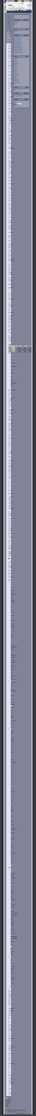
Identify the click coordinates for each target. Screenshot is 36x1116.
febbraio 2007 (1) (18, 50)
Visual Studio (17, 82)
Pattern (15, 31)
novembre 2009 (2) (18, 42)
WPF (15, 83)
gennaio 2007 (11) (18, 52)
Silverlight (16, 78)
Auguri (15, 67)
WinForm (16, 58)
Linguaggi (16, 63)
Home (9, 21)
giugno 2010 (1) (17, 39)
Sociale (15, 73)
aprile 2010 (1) (17, 40)
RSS (15, 101)
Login (15, 23)
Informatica (16, 75)
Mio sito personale (18, 95)
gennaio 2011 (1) (18, 37)
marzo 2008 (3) (17, 44)
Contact (16, 22)
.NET (15, 60)
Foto (15, 89)
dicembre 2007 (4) (18, 47)
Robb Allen (26, 1113)
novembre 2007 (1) (18, 49)
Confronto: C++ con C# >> (9, 25)
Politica (15, 72)
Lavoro (15, 70)
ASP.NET (16, 80)
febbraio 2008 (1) (18, 45)
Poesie (15, 68)
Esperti (15, 65)
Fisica (15, 77)
